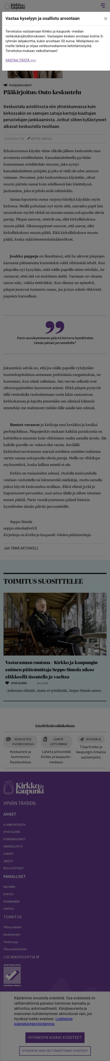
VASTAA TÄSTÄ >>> (21, 60)
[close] (105, 18)
